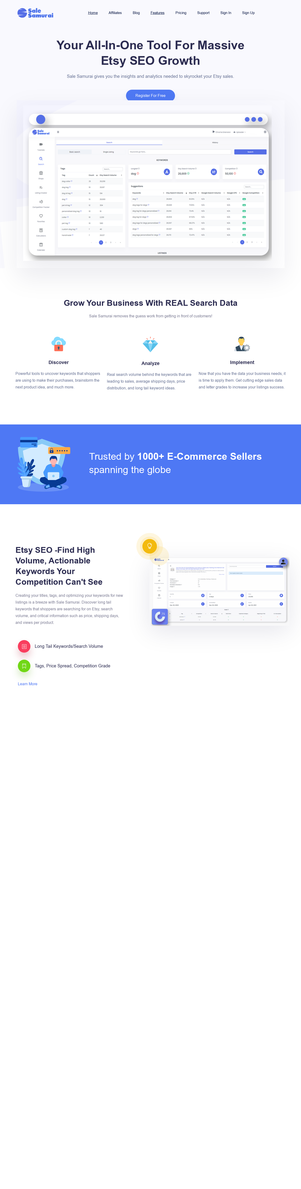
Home (93, 12)
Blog (136, 12)
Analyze (150, 363)
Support (203, 12)
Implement (242, 362)
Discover (59, 362)
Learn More (28, 684)
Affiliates (115, 12)
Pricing (180, 12)
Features (158, 12)
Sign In (225, 12)
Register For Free (150, 95)
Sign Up (248, 12)
